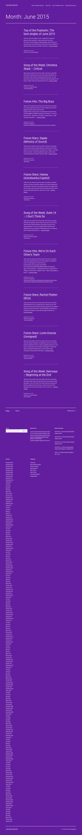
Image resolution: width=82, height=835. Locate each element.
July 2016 (8, 528)
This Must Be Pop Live (70, 5)
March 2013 (8, 606)
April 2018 (8, 489)
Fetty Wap (51, 280)
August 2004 (9, 807)
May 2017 (8, 511)
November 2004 (9, 801)
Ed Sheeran (31, 125)
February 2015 (9, 562)
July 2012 (8, 622)
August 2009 (9, 690)
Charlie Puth (29, 280)
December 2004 (9, 799)
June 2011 (8, 647)
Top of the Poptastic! (34, 52)
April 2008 (8, 721)
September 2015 (9, 548)
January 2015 (9, 563)
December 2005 (9, 776)
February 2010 (9, 678)
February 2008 (9, 725)
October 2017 (9, 501)
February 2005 (9, 795)
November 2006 (9, 754)
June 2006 (8, 764)
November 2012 (9, 614)
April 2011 (8, 651)
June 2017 (8, 509)
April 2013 (8, 604)
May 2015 (8, 556)
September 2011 (9, 641)
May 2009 (8, 696)
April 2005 (8, 792)
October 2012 (9, 616)
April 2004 (8, 815)
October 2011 (9, 639)
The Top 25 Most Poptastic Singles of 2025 (40, 431)
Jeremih (39, 125)
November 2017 (9, 499)
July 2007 (8, 739)
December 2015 (9, 542)
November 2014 (9, 567)
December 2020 (9, 472)
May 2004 (8, 813)
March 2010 (8, 677)
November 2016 (9, 521)
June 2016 (8, 530)
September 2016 (9, 524)
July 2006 (8, 762)
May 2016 (8, 532)
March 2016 (8, 536)
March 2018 (8, 491)
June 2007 (8, 741)
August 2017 (9, 505)
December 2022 (9, 468)
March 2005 (8, 793)
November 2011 (9, 638)
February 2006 (9, 772)
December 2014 (9, 565)
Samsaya (29, 396)
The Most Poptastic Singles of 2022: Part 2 (40, 440)
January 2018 (9, 495)
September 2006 (9, 758)
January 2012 (9, 634)
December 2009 (9, 682)
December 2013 (9, 589)
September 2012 (9, 618)
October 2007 (9, 733)
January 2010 (9, 680)
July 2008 (8, 716)
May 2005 (8, 790)
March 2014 (8, 583)
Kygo (43, 125)
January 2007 (9, 751)
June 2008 (8, 717)
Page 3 (17, 411)
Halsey (28, 199)
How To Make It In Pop (58, 5)
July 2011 (8, 645)
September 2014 (9, 571)
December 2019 (9, 474)
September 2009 (9, 688)
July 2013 (8, 599)
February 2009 (9, 702)
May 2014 (8, 579)
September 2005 (9, 782)
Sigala (28, 161)
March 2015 (8, 560)
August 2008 (9, 714)
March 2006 (8, 770)
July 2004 (8, 809)
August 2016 (9, 526)
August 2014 (9, 573)
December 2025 (9, 462)
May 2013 (8, 602)
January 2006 (9, 774)
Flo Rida (36, 125)
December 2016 (9, 519)
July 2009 (8, 692)
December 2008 (9, 706)
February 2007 (9, 749)
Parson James (47, 125)
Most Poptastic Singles (35, 464)
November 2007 (9, 731)
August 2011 (9, 643)
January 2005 (9, 797)
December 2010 (9, 659)
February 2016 (9, 538)
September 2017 (9, 503)
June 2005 (8, 788)
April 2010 (8, 675)
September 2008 (9, 712)
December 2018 (9, 476)
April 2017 (8, 513)
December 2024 (9, 464)
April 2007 (8, 745)
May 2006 (8, 766)
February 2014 (9, 585)
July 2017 (8, 507)
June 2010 (8, 671)
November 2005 (9, 778)
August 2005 (9, 784)
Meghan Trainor (35, 281)
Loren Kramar (29, 358)
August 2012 (9, 620)
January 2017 (9, 517)
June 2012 (8, 624)
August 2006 (9, 760)
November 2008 (9, 708)
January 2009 (9, 704)
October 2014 (9, 569)
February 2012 (9, 632)
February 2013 (9, 608)
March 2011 (8, 653)
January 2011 (9, 657)
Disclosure (34, 280)
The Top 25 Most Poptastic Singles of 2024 (40, 433)
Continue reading (53, 46)
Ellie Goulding (46, 280)
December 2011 (9, 636)
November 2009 (9, 684)
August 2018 (9, 482)
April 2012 (8, 628)
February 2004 (9, 819)
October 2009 (9, 686)
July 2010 (8, 669)
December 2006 (9, 753)
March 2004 (8, 817)
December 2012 (9, 612)
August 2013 (9, 597)
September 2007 (9, 735)
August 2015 (9, 550)
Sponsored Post (33, 468)
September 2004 (9, 805)
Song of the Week (33, 87)
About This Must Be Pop (37, 5)
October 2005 (9, 780)
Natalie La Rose (41, 281)
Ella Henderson (40, 280)
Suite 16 (28, 238)
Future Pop (48, 5)
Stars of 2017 (33, 470)
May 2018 (8, 487)
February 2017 (9, 515)
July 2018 (8, 483)
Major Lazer (28, 281)
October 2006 (9, 756)
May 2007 (8, 743)
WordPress (73, 829)
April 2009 (8, 698)
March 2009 (8, 700)
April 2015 (8, 558)
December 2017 (9, 497)
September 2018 (9, 480)
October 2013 (9, 593)
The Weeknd (52, 125)
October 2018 (9, 478)
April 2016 (8, 534)
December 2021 (9, 470)
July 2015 (8, 552)
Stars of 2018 (33, 472)
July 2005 (8, 786)
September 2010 (9, 665)
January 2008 (9, 727)
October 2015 (9, 546)
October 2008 (9, 710)
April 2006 (8, 768)
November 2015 (9, 544)
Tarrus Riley (50, 281)
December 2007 (9, 729)
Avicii (28, 125)
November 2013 (9, 591)
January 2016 (9, 540)
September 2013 (9, 595)
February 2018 (9, 493)
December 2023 (9, 466)
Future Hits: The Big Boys (39, 101)
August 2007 (9, 737)
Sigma (46, 281)
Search (7, 428)
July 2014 (8, 575)
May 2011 (8, 649)
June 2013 (8, 601)
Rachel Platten (30, 320)
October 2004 (9, 803)
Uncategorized (33, 476)
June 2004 (8, 811)
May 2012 (8, 626)
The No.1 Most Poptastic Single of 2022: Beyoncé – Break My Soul (39, 438)
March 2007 (8, 747)
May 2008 (8, 719)
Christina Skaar (30, 88)
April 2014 (8, 581)
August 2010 (9, 667)
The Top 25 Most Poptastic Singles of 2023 (40, 435)
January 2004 (9, 821)
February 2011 (9, 655)
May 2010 (8, 673)
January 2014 (9, 587)
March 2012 (8, 630)
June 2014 (8, 577)
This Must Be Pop (12, 5)
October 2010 (9, 663)
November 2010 (9, 661)
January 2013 (9, 610)
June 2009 (8, 694)
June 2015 (8, 554)
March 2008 (8, 723)
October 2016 (9, 523)
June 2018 (8, 485)
